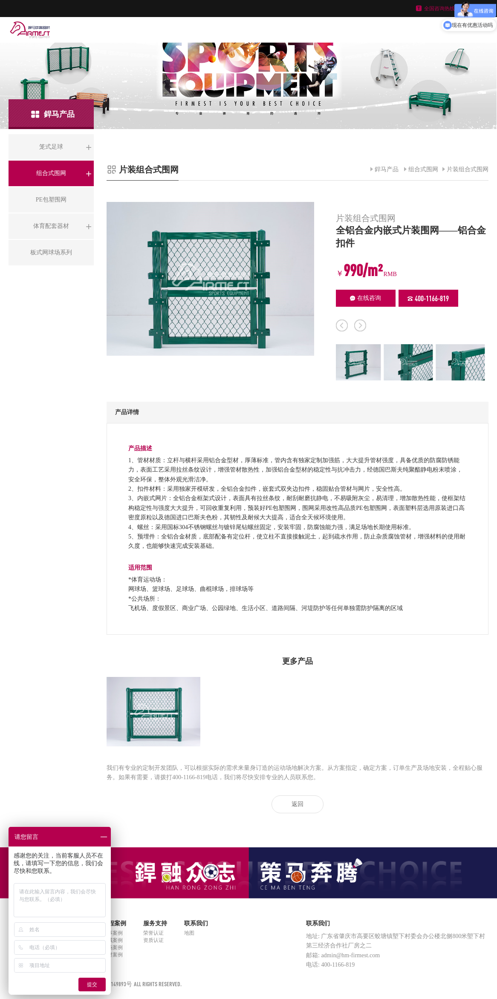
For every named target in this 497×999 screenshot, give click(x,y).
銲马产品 (387, 169)
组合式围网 (423, 169)
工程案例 (114, 923)
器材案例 (112, 955)
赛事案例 (112, 933)
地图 (189, 933)
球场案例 (112, 947)
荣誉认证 (153, 933)
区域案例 (112, 940)
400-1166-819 (428, 298)
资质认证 (153, 940)
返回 (297, 804)
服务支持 (155, 923)
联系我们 (196, 923)
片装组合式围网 (467, 169)
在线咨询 (365, 298)
